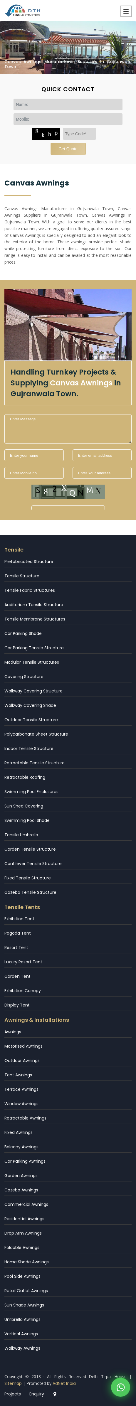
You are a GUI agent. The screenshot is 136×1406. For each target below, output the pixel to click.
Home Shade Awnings (26, 1262)
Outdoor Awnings (22, 1060)
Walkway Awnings (22, 1348)
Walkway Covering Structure (33, 691)
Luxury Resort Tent (23, 962)
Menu (126, 11)
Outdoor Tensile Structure (31, 720)
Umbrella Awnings (22, 1319)
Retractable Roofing (24, 777)
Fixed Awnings (18, 1132)
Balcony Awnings (21, 1147)
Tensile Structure (21, 576)
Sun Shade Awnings (24, 1305)
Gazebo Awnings (21, 1190)
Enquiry (36, 1394)
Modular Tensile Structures (31, 662)
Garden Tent (17, 976)
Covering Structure (23, 677)
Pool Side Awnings (22, 1276)
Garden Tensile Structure (30, 849)
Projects (12, 1394)
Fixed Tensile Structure (27, 878)
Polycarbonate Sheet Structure (36, 734)
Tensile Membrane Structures (34, 619)
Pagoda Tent (17, 933)
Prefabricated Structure (28, 561)
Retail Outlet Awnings (26, 1291)
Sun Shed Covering (23, 806)
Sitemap (13, 1383)
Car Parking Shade (23, 633)
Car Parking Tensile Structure (34, 648)
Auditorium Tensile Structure (33, 605)
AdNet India (64, 1383)
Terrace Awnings (21, 1089)
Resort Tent (16, 947)
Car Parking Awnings (25, 1161)
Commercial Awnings (26, 1204)
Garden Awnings (21, 1176)
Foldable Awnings (21, 1247)
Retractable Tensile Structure (34, 763)
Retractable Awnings (25, 1118)
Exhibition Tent (19, 919)
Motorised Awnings (23, 1046)
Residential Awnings (24, 1219)
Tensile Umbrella (21, 835)
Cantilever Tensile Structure (33, 863)
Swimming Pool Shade (27, 820)
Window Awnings (21, 1104)
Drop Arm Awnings (23, 1233)
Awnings (12, 1032)
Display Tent (17, 1005)
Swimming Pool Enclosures (31, 792)
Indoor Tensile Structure (28, 748)
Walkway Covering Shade (30, 705)
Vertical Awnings (21, 1334)
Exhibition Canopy (22, 991)
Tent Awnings (18, 1075)
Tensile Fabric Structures (29, 590)
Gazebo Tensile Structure (30, 892)
